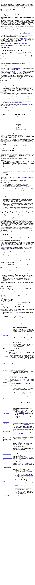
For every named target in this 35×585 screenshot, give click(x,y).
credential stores (31, 375)
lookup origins (24, 321)
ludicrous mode (22, 335)
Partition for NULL (7, 454)
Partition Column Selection (17, 102)
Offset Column (6, 413)
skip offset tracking (17, 68)
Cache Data (5, 335)
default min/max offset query (27, 457)
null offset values (26, 104)
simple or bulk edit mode (23, 380)
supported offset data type (8, 73)
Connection (5, 356)
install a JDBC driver (23, 43)
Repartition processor (4, 249)
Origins (7, 47)
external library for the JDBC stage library (17, 53)
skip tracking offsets (26, 33)
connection (8, 11)
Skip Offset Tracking (7, 344)
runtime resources (13, 376)
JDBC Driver (5, 482)
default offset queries (23, 177)
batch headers (24, 38)
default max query (25, 463)
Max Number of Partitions (6, 423)
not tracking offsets (9, 101)
